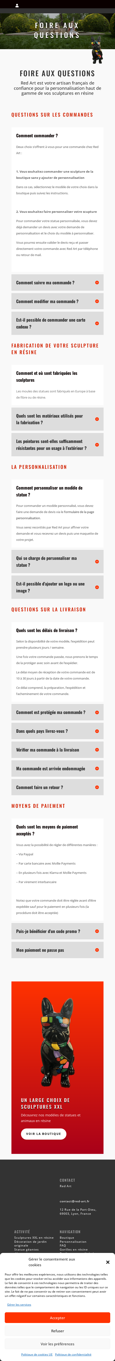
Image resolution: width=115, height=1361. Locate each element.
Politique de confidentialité (73, 1354)
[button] (107, 1262)
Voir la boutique (43, 1134)
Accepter (57, 1317)
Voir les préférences (57, 1344)
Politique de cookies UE (37, 1354)
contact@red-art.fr (75, 1201)
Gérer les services (19, 1305)
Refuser (57, 1330)
